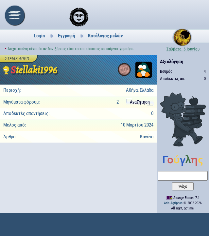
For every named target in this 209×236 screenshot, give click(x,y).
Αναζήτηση (140, 102)
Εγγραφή (66, 36)
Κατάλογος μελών (105, 36)
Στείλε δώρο (17, 58)
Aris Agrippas (173, 203)
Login (39, 36)
